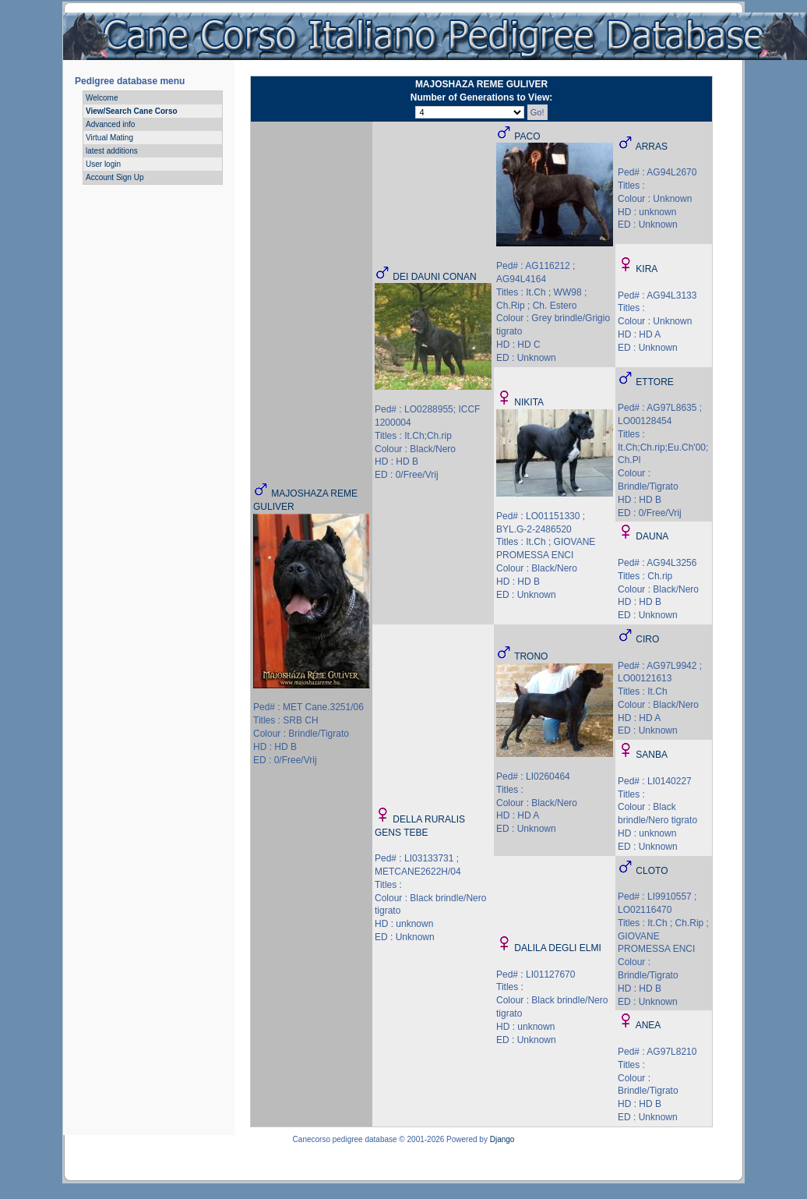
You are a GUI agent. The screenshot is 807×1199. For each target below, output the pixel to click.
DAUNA (652, 536)
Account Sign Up (115, 177)
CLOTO (652, 870)
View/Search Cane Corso (132, 111)
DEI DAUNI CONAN (434, 276)
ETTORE (654, 382)
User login (103, 164)
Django (502, 1139)
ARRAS (652, 146)
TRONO (531, 656)
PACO (527, 136)
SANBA (652, 754)
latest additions (112, 151)
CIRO (647, 639)
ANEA (648, 1025)
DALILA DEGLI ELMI (557, 948)
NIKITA (529, 402)
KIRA (646, 268)
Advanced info (110, 124)
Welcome (102, 98)
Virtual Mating (109, 137)
